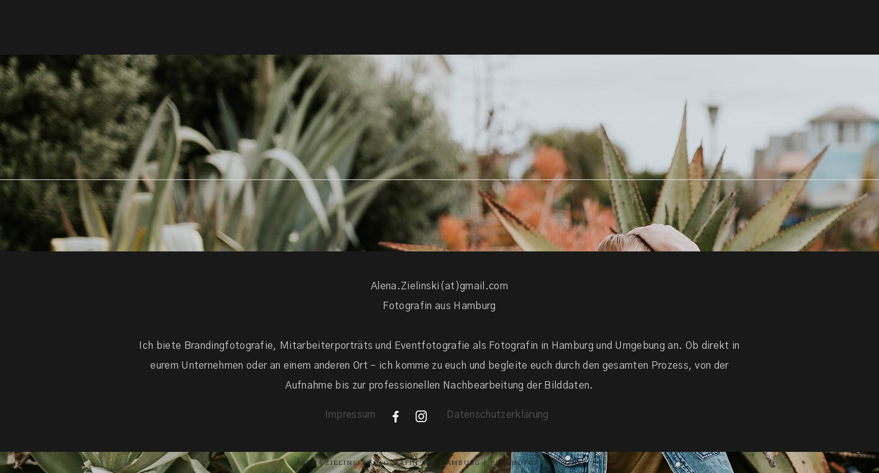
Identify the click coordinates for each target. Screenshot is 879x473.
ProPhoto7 (514, 462)
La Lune (565, 462)
